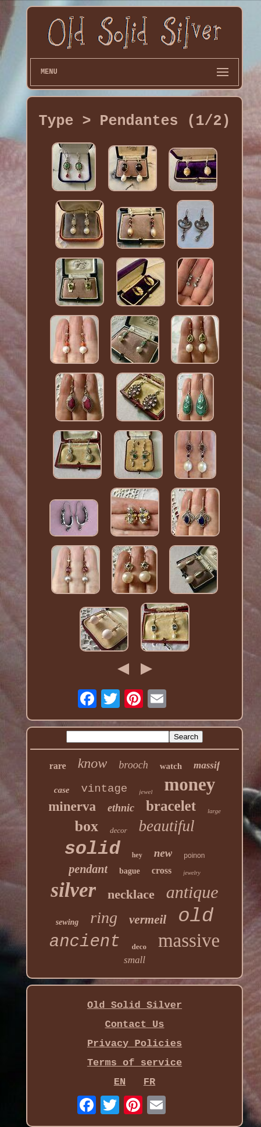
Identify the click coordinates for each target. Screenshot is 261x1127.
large (214, 810)
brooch (133, 765)
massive (189, 940)
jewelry (191, 873)
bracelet (171, 806)
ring (103, 917)
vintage (104, 788)
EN (120, 1081)
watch (171, 766)
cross (161, 870)
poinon (194, 855)
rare (57, 766)
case (62, 790)
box (86, 826)
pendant (88, 869)
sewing (67, 922)
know (93, 763)
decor (118, 830)
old (195, 916)
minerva (72, 806)
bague (129, 871)
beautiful (167, 826)
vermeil (147, 919)
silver (73, 890)
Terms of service (134, 1062)
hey (137, 855)
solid (92, 849)
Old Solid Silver (134, 1005)
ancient (84, 941)
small (134, 959)
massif (207, 765)
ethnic (121, 808)
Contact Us (134, 1024)
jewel (145, 791)
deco (139, 946)
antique (192, 891)
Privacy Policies (134, 1043)
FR (149, 1081)
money (189, 784)
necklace (131, 894)
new (163, 853)
